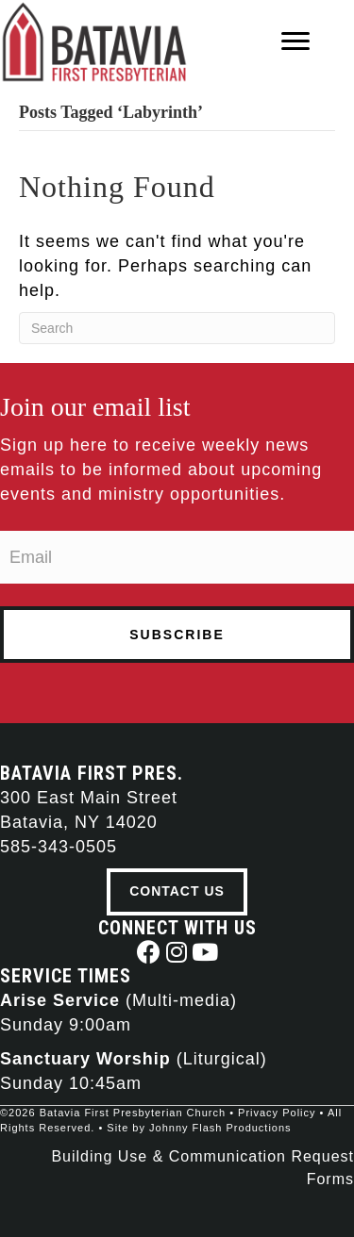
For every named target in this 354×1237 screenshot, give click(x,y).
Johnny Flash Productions (220, 1127)
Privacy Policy (276, 1112)
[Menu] (295, 41)
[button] (148, 952)
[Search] (177, 328)
